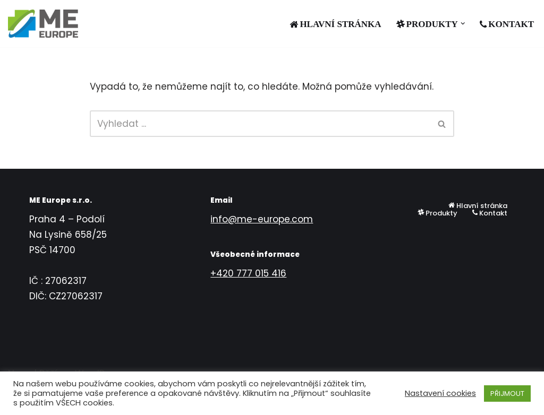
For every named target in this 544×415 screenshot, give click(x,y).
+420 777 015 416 (248, 273)
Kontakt (507, 24)
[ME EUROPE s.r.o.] (43, 24)
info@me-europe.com (261, 219)
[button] (463, 23)
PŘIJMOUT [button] (507, 393)
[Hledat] (260, 123)
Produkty (437, 213)
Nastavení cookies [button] (440, 393)
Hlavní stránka (335, 24)
